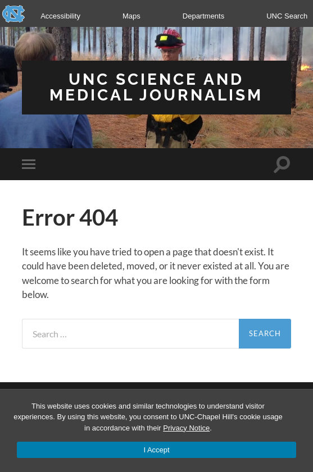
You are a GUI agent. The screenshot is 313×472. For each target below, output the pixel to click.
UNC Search (286, 16)
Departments (203, 16)
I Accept (156, 450)
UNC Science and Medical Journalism (156, 87)
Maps (131, 16)
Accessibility (60, 16)
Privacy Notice (186, 428)
